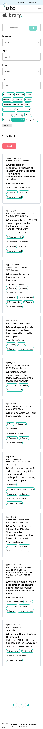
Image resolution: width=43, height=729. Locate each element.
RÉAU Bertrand (12, 270)
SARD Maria (18, 409)
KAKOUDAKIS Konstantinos (15, 460)
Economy (13, 187)
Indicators (26, 187)
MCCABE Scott (23, 461)
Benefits (12, 484)
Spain (21, 597)
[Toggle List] (38, 85)
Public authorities (16, 292)
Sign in (21, 2)
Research (13, 192)
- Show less (7, 125)
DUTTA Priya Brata (21, 365)
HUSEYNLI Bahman (21, 160)
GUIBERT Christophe (21, 267)
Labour (25, 288)
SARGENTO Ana (21, 216)
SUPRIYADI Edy (22, 522)
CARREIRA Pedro (20, 213)
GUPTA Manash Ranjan (16, 368)
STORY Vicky (11, 464)
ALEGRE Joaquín (20, 406)
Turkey (21, 183)
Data (11, 424)
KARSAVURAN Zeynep (22, 323)
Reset (9, 146)
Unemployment (15, 196)
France (21, 283)
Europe (15, 183)
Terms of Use (14, 725)
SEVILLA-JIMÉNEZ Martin (18, 576)
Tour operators (15, 302)
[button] (3, 94)
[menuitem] (35, 2)
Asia (13, 541)
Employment (14, 651)
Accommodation (16, 237)
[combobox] (21, 27)
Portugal (22, 232)
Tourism (25, 192)
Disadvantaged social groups (21, 489)
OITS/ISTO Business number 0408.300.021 (28, 725)
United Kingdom (25, 646)
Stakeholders (27, 297)
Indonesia (20, 541)
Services (12, 246)
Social (22, 344)
